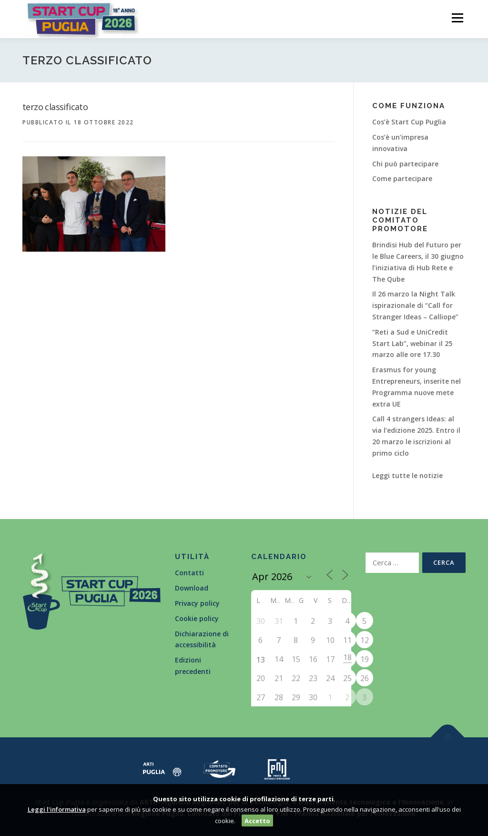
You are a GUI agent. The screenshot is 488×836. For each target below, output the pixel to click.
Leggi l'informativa (57, 809)
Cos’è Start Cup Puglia (409, 121)
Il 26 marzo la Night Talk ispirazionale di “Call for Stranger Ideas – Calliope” (415, 305)
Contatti (189, 572)
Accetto (257, 820)
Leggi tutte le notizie (407, 475)
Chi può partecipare (405, 163)
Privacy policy (197, 603)
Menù (457, 17)
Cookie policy (197, 618)
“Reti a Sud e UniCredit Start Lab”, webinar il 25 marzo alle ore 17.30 (412, 343)
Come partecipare (402, 178)
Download (191, 587)
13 (260, 659)
